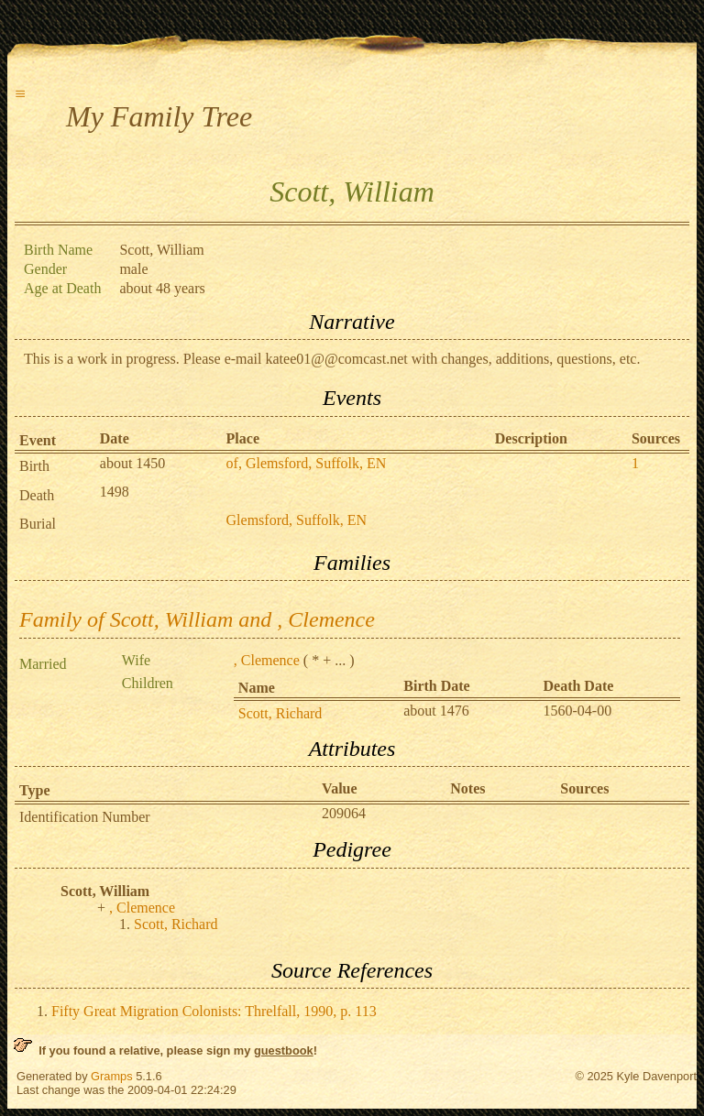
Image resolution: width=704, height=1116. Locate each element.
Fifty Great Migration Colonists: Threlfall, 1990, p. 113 (214, 1011)
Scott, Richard (280, 713)
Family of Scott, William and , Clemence (197, 619)
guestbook (284, 1050)
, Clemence (267, 660)
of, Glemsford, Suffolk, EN (306, 463)
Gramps (112, 1076)
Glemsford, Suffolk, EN (296, 520)
